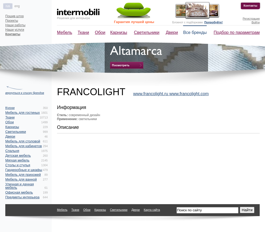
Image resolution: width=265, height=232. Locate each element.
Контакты (250, 5)
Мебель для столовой (22, 141)
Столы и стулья (17, 165)
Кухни (10, 108)
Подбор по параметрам (237, 32)
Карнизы (118, 32)
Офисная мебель (19, 192)
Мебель (64, 32)
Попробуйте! (213, 22)
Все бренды (195, 32)
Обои (100, 32)
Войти (255, 22)
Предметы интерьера (22, 197)
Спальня (12, 151)
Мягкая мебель (17, 160)
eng (17, 6)
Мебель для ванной (21, 179)
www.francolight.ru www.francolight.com (171, 93)
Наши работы (15, 25)
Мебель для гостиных (22, 113)
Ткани (83, 32)
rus (8, 6)
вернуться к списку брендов (24, 92)
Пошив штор (14, 16)
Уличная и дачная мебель (19, 186)
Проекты (11, 21)
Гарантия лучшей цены (134, 22)
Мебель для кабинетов (23, 146)
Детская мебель (18, 155)
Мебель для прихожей (23, 175)
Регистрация (251, 18)
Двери (172, 32)
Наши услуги (14, 30)
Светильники (147, 32)
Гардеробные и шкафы (23, 170)
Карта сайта (152, 209)
